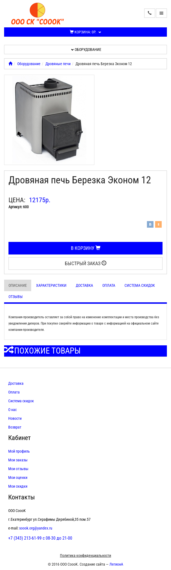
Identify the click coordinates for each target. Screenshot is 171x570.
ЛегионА (116, 564)
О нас (12, 409)
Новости (15, 418)
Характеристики (51, 285)
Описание (17, 285)
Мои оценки (17, 477)
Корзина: (85, 32)
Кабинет (19, 438)
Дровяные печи (58, 64)
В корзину (85, 248)
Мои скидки (17, 486)
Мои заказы (18, 460)
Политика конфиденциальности (85, 555)
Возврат (14, 427)
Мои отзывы (18, 469)
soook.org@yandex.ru (35, 528)
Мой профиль (19, 451)
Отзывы (15, 296)
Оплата (108, 285)
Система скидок (139, 285)
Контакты (21, 497)
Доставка (84, 285)
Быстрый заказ (85, 263)
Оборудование (86, 49)
